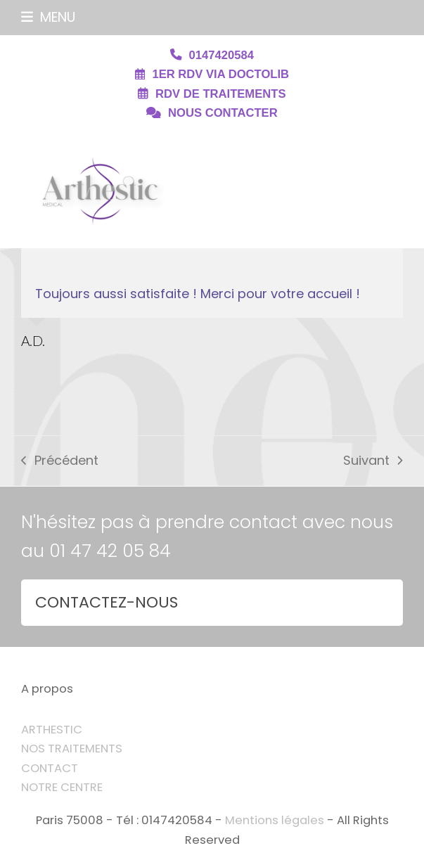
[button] (48, 17)
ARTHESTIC (51, 729)
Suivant (372, 461)
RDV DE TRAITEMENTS (220, 94)
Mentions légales (274, 820)
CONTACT (49, 768)
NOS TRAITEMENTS (71, 748)
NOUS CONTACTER (223, 113)
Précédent (59, 461)
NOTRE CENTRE (62, 787)
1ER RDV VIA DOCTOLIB (220, 74)
